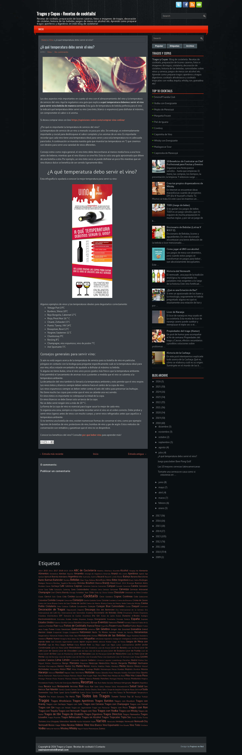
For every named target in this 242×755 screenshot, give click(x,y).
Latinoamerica (128, 644)
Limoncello (75, 660)
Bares (41, 579)
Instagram (117, 638)
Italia (48, 641)
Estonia (57, 622)
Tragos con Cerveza (93, 704)
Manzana (74, 663)
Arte (80, 576)
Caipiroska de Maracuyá (166, 153)
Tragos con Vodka (107, 710)
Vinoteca (144, 725)
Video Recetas (68, 725)
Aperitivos (133, 573)
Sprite (67, 692)
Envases (120, 619)
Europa (94, 622)
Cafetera (69, 586)
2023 (66, 570)
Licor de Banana (119, 647)
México (137, 666)
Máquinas (84, 663)
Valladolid (86, 721)
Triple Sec (126, 717)
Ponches (105, 678)
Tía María (69, 696)
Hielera (61, 635)
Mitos (74, 669)
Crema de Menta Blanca (96, 603)
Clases (40, 596)
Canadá (119, 586)
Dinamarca (127, 612)
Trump (145, 717)
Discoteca (42, 615)
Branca (98, 583)
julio (160, 452)
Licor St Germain (123, 657)
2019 (158, 417)
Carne (40, 589)
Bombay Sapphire (60, 583)
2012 (158, 541)
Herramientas (141, 632)
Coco (102, 596)
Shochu (94, 689)
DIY (60, 615)
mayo (161, 487)
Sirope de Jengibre (114, 689)
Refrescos (117, 682)
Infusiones (100, 638)
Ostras (41, 675)
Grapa (49, 632)
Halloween (85, 632)
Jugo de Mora (53, 644)
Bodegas (143, 580)
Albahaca (108, 570)
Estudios (78, 622)
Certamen (114, 589)
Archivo (190, 46)
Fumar (52, 629)
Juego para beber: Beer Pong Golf (174, 461)
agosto (162, 447)
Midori (63, 669)
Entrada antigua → (137, 453)
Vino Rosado (124, 725)
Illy (78, 638)
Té (124, 692)
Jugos (63, 644)
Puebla (51, 682)
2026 (158, 381)
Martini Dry (70, 666)
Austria (94, 576)
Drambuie (87, 615)
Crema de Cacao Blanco (47, 603)
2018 (61, 570)
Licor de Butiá (133, 647)
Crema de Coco (64, 603)
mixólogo (89, 669)
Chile (91, 592)
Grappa (65, 632)
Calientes (86, 586)
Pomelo (96, 678)
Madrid (134, 660)
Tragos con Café (74, 704)
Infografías (89, 638)
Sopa (51, 692)
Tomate (114, 696)
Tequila (42, 696)
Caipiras (78, 585)
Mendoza (115, 666)
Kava (77, 644)
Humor (56, 638)
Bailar (119, 576)
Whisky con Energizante (166, 140)
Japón (82, 641)
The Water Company (55, 696)
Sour (56, 692)
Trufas (139, 717)
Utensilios (64, 721)
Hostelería (143, 635)
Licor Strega (135, 657)
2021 (158, 407)
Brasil (112, 583)
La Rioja (96, 644)
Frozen (112, 625)
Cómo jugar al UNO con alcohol (183, 249)
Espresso (144, 619)
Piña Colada (136, 675)
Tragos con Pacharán (101, 707)
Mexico (130, 666)
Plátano (75, 678)
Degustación (71, 609)
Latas (118, 644)
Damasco (144, 606)
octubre (162, 437)
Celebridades (83, 589)
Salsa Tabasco (105, 686)
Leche (138, 644)
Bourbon (90, 582)
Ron (81, 686)
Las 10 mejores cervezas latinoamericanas (179, 466)
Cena (100, 589)
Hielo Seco (73, 635)
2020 (158, 412)
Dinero (136, 612)
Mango (65, 663)
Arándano (63, 576)
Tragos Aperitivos (83, 700)
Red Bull (97, 682)
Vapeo (93, 721)
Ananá (114, 573)
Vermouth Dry (141, 721)
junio (160, 482)
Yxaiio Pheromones (90, 728)
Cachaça (55, 586)
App (146, 573)
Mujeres (129, 669)
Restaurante (63, 686)
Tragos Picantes (54, 717)
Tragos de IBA (52, 714)
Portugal (113, 678)
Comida (51, 600)
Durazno (126, 615)
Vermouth (129, 721)
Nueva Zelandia (101, 672)
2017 (56, 570)
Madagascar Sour (162, 146)
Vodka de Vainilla (53, 728)
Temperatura (142, 692)
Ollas (138, 672)
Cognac (118, 596)
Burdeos (41, 586)
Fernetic (127, 622)
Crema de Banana (124, 600)
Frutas (119, 625)
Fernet (120, 622)
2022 (158, 402)
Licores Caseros (46, 660)
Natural (52, 672)
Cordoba (93, 600)
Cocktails (91, 596)
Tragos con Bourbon (124, 701)
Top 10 (130, 696)
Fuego (45, 629)
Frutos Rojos (136, 625)
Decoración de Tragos (51, 609)
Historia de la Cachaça (178, 352)
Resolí (54, 686)
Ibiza (69, 638)
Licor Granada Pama (94, 657)
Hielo (66, 635)
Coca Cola (62, 596)
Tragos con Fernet (139, 704)
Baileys (126, 576)
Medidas (101, 666)
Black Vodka (134, 580)
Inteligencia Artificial (130, 638)
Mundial (136, 669)
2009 (158, 557)
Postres (120, 678)
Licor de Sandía (65, 657)
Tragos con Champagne (116, 704)
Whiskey (64, 728)
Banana (134, 576)
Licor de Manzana (82, 653)
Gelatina (91, 629)
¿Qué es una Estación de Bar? (182, 290)
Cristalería (51, 606)
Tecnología (131, 692)
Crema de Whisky (134, 603)
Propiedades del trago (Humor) (183, 331)
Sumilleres (96, 692)
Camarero (102, 586)
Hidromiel (53, 635)
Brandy (106, 582)
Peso (109, 675)
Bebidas (74, 579)
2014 (40, 570)
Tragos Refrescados (71, 717)
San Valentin (52, 689)
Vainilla (73, 721)
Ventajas (120, 721)
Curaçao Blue (103, 606)
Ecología (144, 615)
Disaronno (143, 612)
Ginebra (105, 629)
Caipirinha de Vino (163, 134)
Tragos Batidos (104, 700)
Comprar (60, 600)
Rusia (87, 686)
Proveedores (43, 682)
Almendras (54, 573)
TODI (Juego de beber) (178, 205)
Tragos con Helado (63, 707)
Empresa (82, 619)
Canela (134, 585)
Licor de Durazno (116, 650)
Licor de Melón (133, 653)
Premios (127, 678)
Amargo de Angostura (94, 573)
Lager (103, 644)
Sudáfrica (74, 692)
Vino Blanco (96, 725)
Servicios (80, 689)
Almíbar (62, 573)
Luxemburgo (117, 660)
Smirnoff (138, 689)
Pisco (145, 675)
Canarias (126, 586)
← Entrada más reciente (51, 453)
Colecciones (143, 596)
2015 (46, 570)
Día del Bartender (105, 609)
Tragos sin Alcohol (91, 717)
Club (53, 596)
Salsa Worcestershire (120, 686)
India (82, 638)
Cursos (128, 606)
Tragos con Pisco (119, 707)
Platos (82, 678)
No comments (61, 52)
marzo (161, 497)
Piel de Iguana (161, 121)
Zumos (102, 728)
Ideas (74, 638)
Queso (69, 682)
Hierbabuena (84, 635)
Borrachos (73, 583)
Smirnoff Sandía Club (164, 97)
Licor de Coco (82, 650)
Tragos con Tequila (48, 710)
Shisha (87, 689)
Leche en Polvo (57, 647)
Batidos (67, 580)
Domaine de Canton (72, 615)
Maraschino (104, 663)
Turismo (42, 721)
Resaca (47, 686)
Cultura (72, 606)
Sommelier (43, 692)
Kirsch (83, 644)
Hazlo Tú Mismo (100, 632)
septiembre (164, 442)
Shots (99, 689)
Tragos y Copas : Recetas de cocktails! (66, 13)
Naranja (43, 672)
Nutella (124, 672)
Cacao (48, 586)
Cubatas (65, 606)
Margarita (122, 663)
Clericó (47, 596)
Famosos (113, 622)
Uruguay (55, 721)
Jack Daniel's (56, 641)
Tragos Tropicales (111, 717)
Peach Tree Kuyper (85, 675)
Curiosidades (118, 606)
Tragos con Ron (138, 707)
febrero (162, 503)
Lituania (100, 660)
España (135, 619)
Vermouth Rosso (46, 725)
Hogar (129, 635)
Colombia (42, 600)
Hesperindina (43, 635)
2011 (158, 546)
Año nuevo (123, 573)
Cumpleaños (82, 606)
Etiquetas (86, 622)
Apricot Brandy (51, 576)
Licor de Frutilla (133, 650)
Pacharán (48, 675)
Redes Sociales (107, 682)
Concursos (68, 600)
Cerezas (106, 589)
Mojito (97, 669)
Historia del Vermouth (178, 271)
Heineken (112, 632)
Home (44, 40)
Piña (127, 675)
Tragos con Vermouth (69, 710)
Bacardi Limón (111, 576)
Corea (98, 600)
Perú (105, 675)
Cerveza (124, 589)
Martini (60, 666)
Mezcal (145, 666)
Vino (51, 40)
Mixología (81, 669)
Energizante (100, 619)
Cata (51, 589)
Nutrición (132, 672)
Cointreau (128, 596)
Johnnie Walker (105, 641)
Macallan (126, 660)
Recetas (87, 682)
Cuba (59, 606)
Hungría (63, 638)
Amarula (106, 573)
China (104, 592)
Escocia (127, 619)
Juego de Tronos (118, 641)
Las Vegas (111, 644)
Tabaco (120, 692)
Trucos (134, 717)
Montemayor (106, 669)
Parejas (66, 675)
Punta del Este (60, 682)
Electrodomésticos (47, 619)
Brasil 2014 (121, 583)
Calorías (94, 586)
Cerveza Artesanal (139, 589)
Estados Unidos (46, 622)
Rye (91, 686)
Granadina (136, 629)
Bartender (58, 579)
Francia (90, 625)
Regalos (135, 682)
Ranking (76, 682)
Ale (137, 570)
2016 (51, 570)
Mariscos (41, 666)
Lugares (107, 660)
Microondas (54, 669)
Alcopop (132, 570)
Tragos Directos (112, 714)
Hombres (135, 635)
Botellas (81, 583)
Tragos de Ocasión (73, 714)
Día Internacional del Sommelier (71, 612)
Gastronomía (79, 629)
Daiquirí (135, 606)
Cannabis (143, 586)
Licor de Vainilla (78, 657)
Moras (114, 669)
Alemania (143, 570)
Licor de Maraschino (117, 653)
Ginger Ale (116, 629)
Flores (60, 626)
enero (161, 508)
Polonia (89, 678)
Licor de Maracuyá (99, 653)
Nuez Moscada (115, 672)
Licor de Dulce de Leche (98, 650)
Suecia (82, 692)
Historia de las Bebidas (111, 635)
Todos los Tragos (96, 696)
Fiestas (49, 625)
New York (75, 672)
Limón (66, 660)
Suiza (88, 692)
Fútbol (57, 629)
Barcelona (143, 576)
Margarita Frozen (162, 115)
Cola (136, 596)
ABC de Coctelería (85, 570)
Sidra (104, 689)
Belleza (92, 580)
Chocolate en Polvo (133, 592)
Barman (49, 579)
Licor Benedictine (72, 647)
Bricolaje (130, 583)
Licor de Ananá (104, 647)
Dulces (118, 615)
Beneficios (101, 580)
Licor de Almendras (89, 647)
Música (144, 669)
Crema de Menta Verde (116, 603)
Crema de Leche (78, 603)
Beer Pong (84, 580)
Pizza (54, 678)
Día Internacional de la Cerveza (130, 609)
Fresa (97, 625)
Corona (105, 600)
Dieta (119, 612)
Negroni (67, 672)
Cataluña (58, 589)
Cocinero (79, 596)
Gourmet (126, 629)
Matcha (94, 666)
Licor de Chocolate (68, 650)
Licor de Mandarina (65, 653)
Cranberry (113, 600)
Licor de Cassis (50, 650)
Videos (79, 725)
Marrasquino (51, 666)
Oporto (144, 672)
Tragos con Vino (88, 710)
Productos (136, 678)
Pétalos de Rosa (118, 675)
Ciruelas (144, 592)
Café (62, 585)
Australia (86, 576)
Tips (78, 696)
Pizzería (61, 678)
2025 (158, 386)
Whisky (73, 728)
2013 (158, 536)
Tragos (43, 700)
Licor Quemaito (109, 657)
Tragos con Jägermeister (81, 707)
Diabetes (89, 612)
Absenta (100, 570)
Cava (73, 589)
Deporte (80, 609)
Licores (144, 656)
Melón (107, 666)
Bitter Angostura (120, 579)
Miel (69, 669)
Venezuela (111, 721)
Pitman (49, 678)
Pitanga (41, 678)
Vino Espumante (111, 725)
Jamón (76, 641)
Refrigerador (126, 682)
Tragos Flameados (131, 714)
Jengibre (89, 641)
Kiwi (89, 644)
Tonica (123, 696)
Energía (90, 619)
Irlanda (41, 641)
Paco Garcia (58, 675)
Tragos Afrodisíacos (61, 700)
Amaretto (79, 573)
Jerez (95, 641)
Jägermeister (67, 641)
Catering (66, 589)
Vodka (41, 728)
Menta (122, 666)
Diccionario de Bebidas (105, 612)
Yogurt (80, 728)
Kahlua (70, 644)
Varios (101, 720)
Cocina (71, 596)
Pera (100, 675)
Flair (56, 625)
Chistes (110, 592)
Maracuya (93, 663)
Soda (145, 689)
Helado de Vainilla (125, 632)
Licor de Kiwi (50, 653)
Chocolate (119, 592)
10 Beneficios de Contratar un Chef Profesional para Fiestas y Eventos (185, 163)
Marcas (114, 663)
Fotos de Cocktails (75, 625)
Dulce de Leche (108, 615)
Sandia (61, 689)
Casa (46, 589)
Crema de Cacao (140, 600)
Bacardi (100, 576)
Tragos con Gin (46, 707)
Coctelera (109, 596)
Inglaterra (108, 638)
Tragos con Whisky (128, 710)
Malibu (48, 663)
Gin (98, 629)
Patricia (73, 675)
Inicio (41, 29)
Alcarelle (116, 570)
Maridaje (132, 663)
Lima (58, 660)
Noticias (90, 672)
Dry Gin (96, 615)
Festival (134, 622)
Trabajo (145, 696)
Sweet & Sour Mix (109, 692)
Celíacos (93, 589)
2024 (71, 570)
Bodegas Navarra (45, 583)
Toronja (138, 696)
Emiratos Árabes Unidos (67, 619)
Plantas (68, 678)
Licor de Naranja (51, 657)
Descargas (90, 609)
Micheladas (43, 669)
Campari (111, 585)
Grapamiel (57, 632)
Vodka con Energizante (165, 103)
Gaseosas (66, 629)
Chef (53, 592)
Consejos (78, 600)
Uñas (48, 721)
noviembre (163, 431)
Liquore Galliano (88, 660)
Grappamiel (74, 632)
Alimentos (43, 573)
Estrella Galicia (67, 622)
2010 (158, 551)
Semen (74, 689)
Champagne (44, 592)
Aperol (141, 573)
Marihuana (143, 663)
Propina (144, 678)
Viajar (57, 725)
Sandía (68, 689)
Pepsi (95, 675)
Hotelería (42, 638)
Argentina (73, 576)
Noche (81, 672)
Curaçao (91, 606)
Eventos (103, 622)
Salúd (140, 686)
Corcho (86, 600)
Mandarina (56, 663)
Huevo (49, 638)
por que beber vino (91, 434)
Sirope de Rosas (128, 689)
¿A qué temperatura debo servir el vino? (67, 47)
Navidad (59, 672)
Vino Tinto (135, 725)
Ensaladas (111, 619)
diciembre (163, 426)
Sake (96, 686)
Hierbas (94, 635)
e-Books (136, 615)
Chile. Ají (98, 592)
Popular (159, 46)
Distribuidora (52, 615)
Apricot (41, 576)
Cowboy (158, 128)
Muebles (120, 669)
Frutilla (126, 625)
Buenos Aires (141, 583)
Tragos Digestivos (93, 714)
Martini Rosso (83, 666)
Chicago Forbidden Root (78, 592)
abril (160, 492)
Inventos (143, 638)
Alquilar (70, 573)
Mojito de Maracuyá (164, 109)
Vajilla (79, 721)
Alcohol (124, 570)
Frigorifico (105, 626)
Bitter (109, 580)
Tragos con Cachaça (56, 704)
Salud (133, 686)
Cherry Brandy (62, 592)
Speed (61, 692)
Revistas (74, 686)
